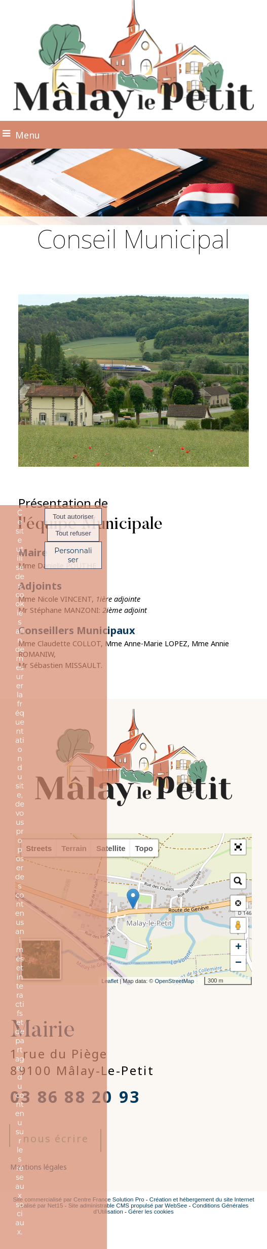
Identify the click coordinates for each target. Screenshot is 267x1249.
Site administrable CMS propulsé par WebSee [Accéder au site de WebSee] (127, 1205)
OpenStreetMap (174, 981)
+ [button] (238, 947)
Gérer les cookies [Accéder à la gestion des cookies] (151, 1212)
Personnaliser (73, 555)
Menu (27, 135)
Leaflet (109, 981)
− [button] (238, 963)
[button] (238, 847)
